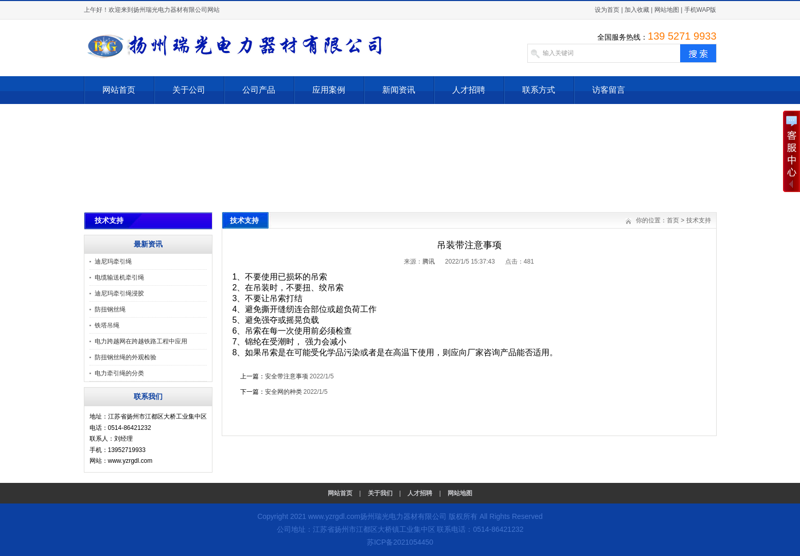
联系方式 (538, 89)
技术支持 (698, 220)
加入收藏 (637, 9)
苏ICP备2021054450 (400, 542)
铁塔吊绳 (107, 325)
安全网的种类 (283, 391)
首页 (673, 220)
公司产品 (258, 89)
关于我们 (380, 493)
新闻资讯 (398, 89)
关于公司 (188, 89)
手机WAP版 (700, 9)
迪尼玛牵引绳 (113, 261)
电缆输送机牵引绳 (119, 277)
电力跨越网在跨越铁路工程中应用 (141, 341)
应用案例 (328, 89)
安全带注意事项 (286, 376)
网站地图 (666, 9)
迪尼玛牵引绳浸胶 (119, 293)
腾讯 (428, 261)
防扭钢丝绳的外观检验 (125, 357)
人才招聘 (468, 89)
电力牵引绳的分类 (119, 373)
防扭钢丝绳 (110, 309)
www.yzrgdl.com (334, 516)
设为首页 (607, 9)
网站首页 (118, 89)
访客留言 (608, 89)
